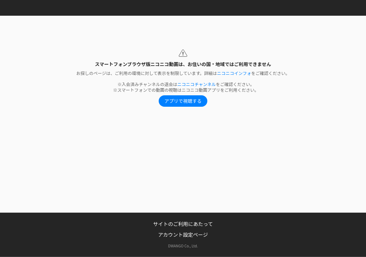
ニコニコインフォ (234, 73)
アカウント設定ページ (183, 234)
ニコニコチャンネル (196, 84)
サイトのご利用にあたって (183, 223)
